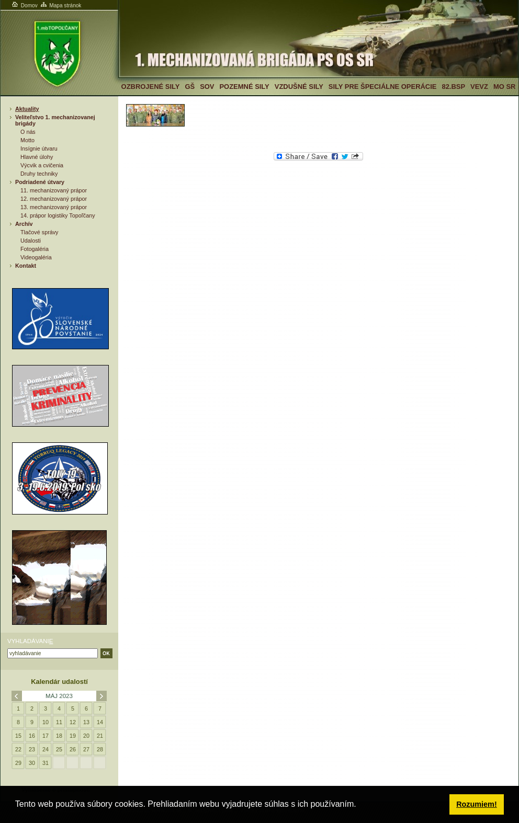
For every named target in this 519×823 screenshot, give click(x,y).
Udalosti (30, 240)
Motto (27, 140)
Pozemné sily (244, 86)
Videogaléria (36, 257)
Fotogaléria (34, 249)
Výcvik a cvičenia (41, 165)
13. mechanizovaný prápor (53, 207)
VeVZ (479, 86)
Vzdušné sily (299, 86)
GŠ (190, 86)
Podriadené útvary (39, 182)
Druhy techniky (39, 173)
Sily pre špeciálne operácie (383, 86)
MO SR (504, 86)
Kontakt (25, 265)
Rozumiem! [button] (476, 804)
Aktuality (27, 109)
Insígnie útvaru (39, 148)
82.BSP (453, 86)
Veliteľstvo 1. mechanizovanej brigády (55, 120)
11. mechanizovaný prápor (53, 190)
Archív (24, 224)
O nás (28, 132)
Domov (24, 5)
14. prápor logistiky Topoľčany (57, 215)
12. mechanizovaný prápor (53, 199)
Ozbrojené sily (150, 86)
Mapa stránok (60, 5)
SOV (207, 86)
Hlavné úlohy (36, 157)
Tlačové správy (39, 232)
